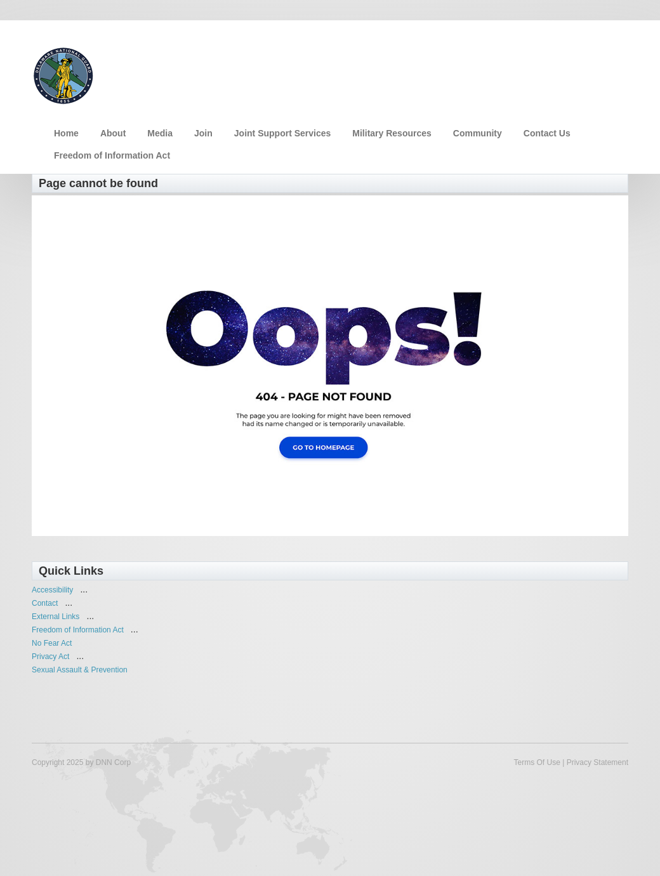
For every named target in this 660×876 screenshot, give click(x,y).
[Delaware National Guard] (63, 74)
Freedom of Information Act (112, 155)
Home (66, 133)
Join (203, 133)
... (84, 589)
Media (160, 133)
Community (477, 133)
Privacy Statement (597, 762)
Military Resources (392, 133)
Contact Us (547, 133)
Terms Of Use (536, 762)
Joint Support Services (282, 133)
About (113, 133)
